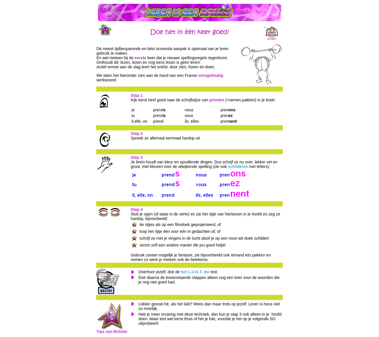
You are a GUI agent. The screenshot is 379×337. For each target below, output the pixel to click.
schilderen (238, 166)
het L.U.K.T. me (195, 272)
